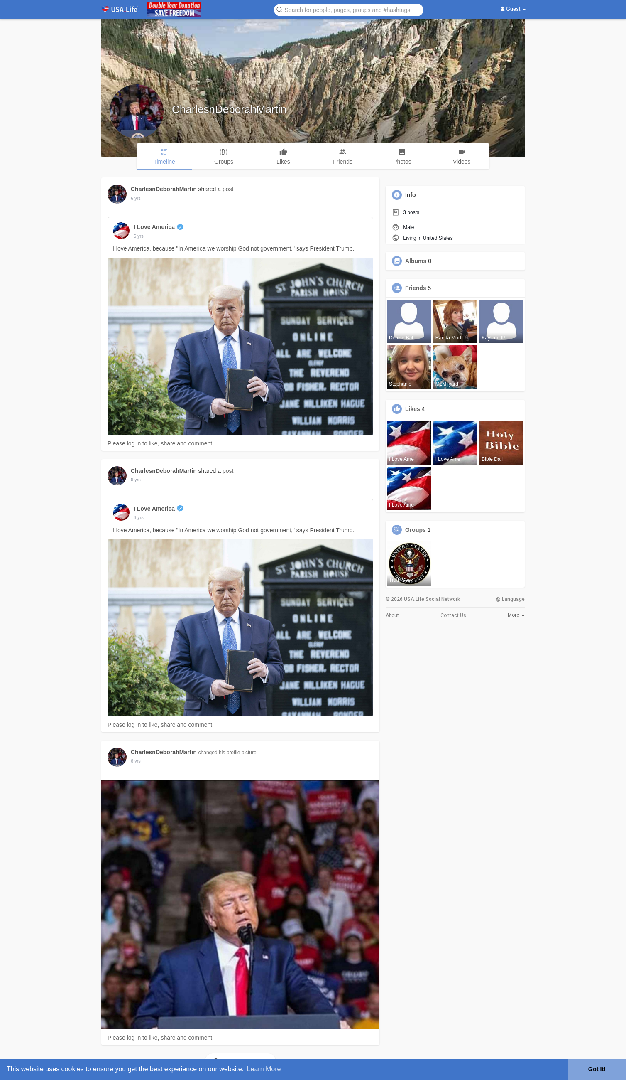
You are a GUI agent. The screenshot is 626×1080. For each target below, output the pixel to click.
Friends (415, 288)
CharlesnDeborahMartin (229, 109)
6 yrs (136, 198)
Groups (415, 529)
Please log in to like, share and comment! (161, 443)
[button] (348, 9)
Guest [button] (513, 9)
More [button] (516, 615)
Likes (412, 409)
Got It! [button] (597, 1069)
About (392, 615)
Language (510, 599)
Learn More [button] (264, 1069)
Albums (415, 261)
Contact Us (453, 615)
